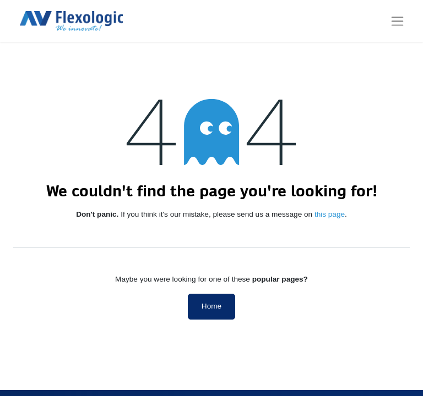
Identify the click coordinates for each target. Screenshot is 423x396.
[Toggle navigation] (397, 21)
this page (329, 214)
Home (211, 306)
